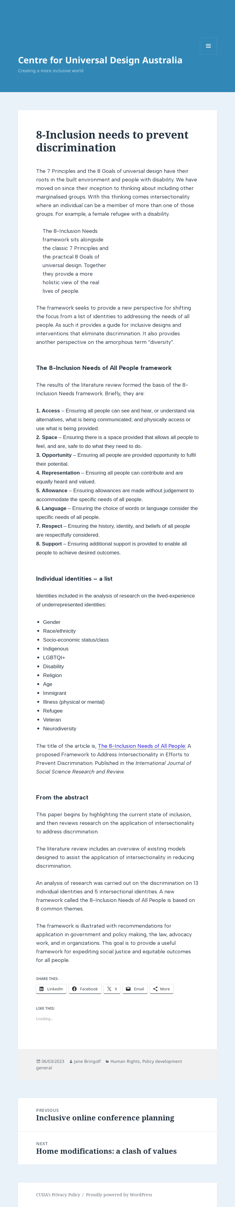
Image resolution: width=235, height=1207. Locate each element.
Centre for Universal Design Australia (100, 60)
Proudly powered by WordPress (119, 1195)
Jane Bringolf (87, 1061)
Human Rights (125, 1061)
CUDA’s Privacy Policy (58, 1195)
